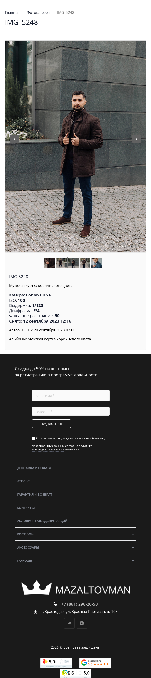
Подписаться (51, 423)
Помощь (24, 560)
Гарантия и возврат (34, 494)
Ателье (23, 481)
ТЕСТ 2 (27, 329)
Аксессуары (28, 547)
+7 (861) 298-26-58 (79, 604)
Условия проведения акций (42, 521)
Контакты (26, 508)
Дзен (82, 623)
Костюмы (26, 534)
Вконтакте (69, 623)
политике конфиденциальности (62, 447)
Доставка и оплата (34, 468)
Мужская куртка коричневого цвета (59, 338)
